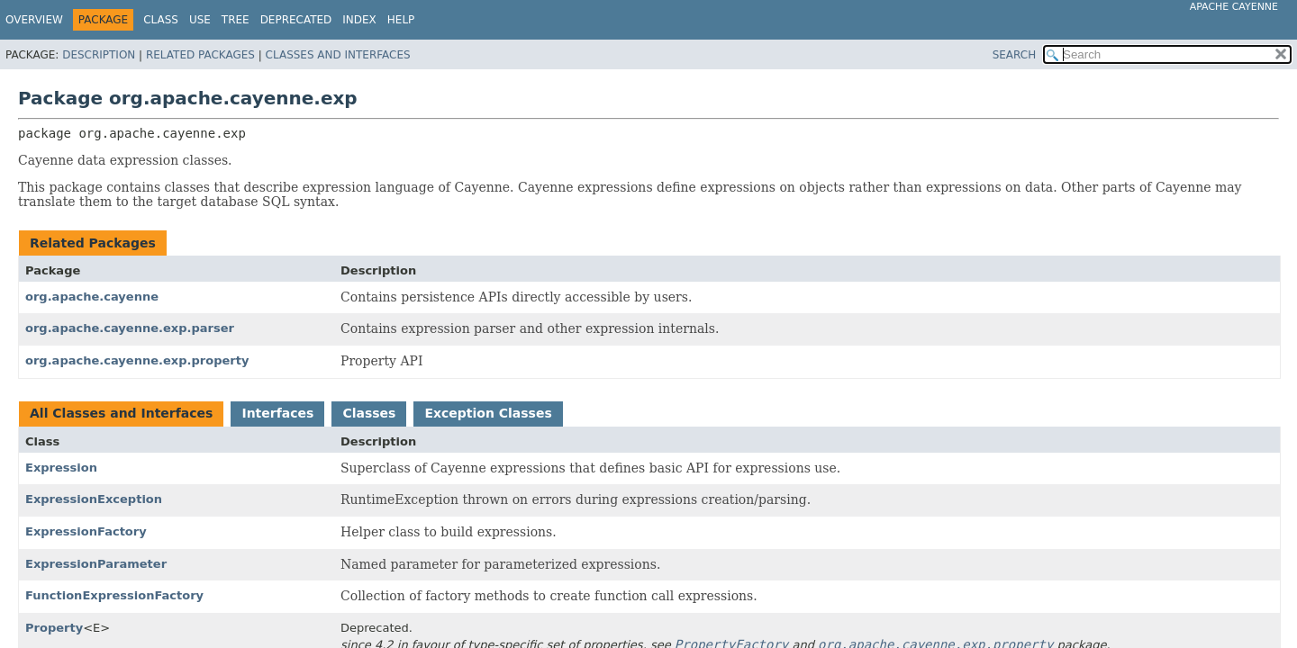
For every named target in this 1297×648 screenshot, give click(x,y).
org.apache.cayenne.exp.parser (129, 328)
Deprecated (296, 20)
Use (200, 20)
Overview (34, 20)
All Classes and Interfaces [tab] (121, 413)
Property (54, 627)
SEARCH (1015, 55)
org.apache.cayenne (92, 296)
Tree (235, 20)
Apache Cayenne (1234, 7)
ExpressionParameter (96, 564)
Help (401, 20)
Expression (61, 467)
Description (98, 55)
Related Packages (200, 55)
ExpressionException (93, 499)
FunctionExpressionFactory (114, 595)
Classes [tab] (368, 413)
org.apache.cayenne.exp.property (137, 360)
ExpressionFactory (86, 531)
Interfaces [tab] (277, 413)
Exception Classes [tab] (487, 413)
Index (359, 20)
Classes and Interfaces (338, 55)
